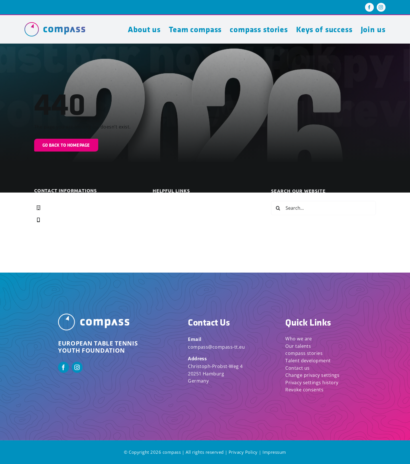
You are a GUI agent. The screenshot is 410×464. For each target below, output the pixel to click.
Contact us (297, 368)
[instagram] (381, 7)
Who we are (298, 339)
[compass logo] (54, 24)
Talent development (308, 360)
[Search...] (323, 209)
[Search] (278, 209)
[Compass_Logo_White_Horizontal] (93, 316)
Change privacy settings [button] (312, 375)
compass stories (304, 353)
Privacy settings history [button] (312, 382)
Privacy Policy (243, 452)
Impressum (274, 452)
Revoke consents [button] (304, 390)
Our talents (298, 346)
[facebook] (369, 7)
